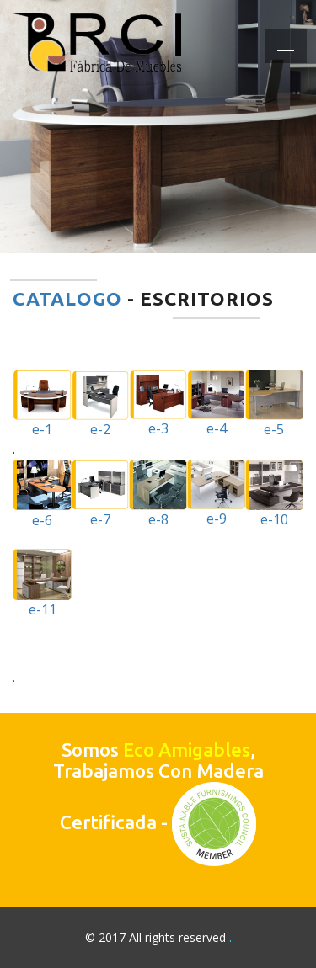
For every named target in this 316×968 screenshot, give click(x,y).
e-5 (274, 404)
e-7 (100, 494)
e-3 (158, 404)
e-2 (100, 404)
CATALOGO (67, 298)
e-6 (42, 494)
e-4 (215, 404)
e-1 (42, 404)
